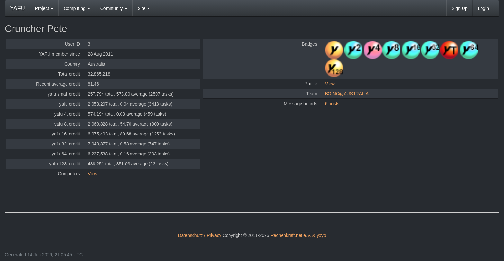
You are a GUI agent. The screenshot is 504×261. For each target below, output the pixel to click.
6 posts (332, 103)
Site (144, 8)
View (92, 173)
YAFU (17, 8)
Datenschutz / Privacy (199, 235)
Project (44, 8)
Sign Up (460, 8)
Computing (77, 8)
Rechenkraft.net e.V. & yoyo (298, 235)
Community (114, 8)
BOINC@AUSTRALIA (347, 93)
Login (483, 8)
